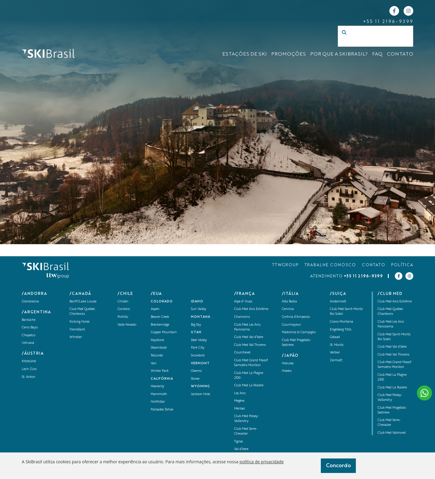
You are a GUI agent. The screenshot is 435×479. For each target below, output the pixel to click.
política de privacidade (262, 462)
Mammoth (159, 394)
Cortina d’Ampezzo (296, 317)
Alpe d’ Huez (243, 301)
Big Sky (196, 325)
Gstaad (335, 337)
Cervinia (288, 309)
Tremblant (77, 329)
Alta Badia (289, 301)
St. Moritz (336, 345)
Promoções (288, 54)
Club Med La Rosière (248, 385)
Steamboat (159, 348)
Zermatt (336, 360)
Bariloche (28, 320)
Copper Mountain (164, 332)
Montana (200, 317)
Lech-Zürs (29, 369)
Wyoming (200, 386)
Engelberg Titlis (340, 329)
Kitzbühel (29, 361)
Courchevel (242, 352)
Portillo (123, 317)
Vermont (200, 363)
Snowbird (198, 355)
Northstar (158, 402)
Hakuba (288, 363)
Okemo (196, 371)
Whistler (75, 337)
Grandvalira (30, 301)
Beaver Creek (160, 317)
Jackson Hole (200, 394)
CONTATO (400, 54)
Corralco (124, 309)
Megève (239, 401)
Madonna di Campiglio (299, 332)
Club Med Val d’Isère (248, 337)
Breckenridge (160, 325)
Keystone (157, 340)
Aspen (155, 309)
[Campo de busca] (369, 42)
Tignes (238, 441)
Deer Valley (199, 340)
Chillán (123, 301)
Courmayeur (291, 325)
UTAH (196, 332)
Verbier (335, 352)
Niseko (287, 371)
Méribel (239, 408)
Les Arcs (240, 393)
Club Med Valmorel (392, 433)
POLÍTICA (402, 265)
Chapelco (28, 335)
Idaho (197, 301)
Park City (198, 348)
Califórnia (162, 379)
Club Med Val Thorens (250, 345)
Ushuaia (28, 343)
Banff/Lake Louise (82, 301)
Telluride (157, 355)
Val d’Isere (241, 449)
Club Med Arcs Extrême (251, 309)
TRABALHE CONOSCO (330, 265)
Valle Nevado (127, 325)
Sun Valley (198, 309)
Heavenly (157, 386)
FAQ (377, 54)
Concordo (338, 465)
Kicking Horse (79, 322)
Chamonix (242, 317)
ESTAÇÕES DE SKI (244, 54)
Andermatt (338, 301)
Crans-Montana (341, 322)
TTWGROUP (285, 265)
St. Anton (28, 377)
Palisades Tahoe (162, 409)
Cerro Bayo (30, 327)
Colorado (162, 301)
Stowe (195, 379)
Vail (153, 363)
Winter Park (160, 371)
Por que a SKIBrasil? (339, 54)
